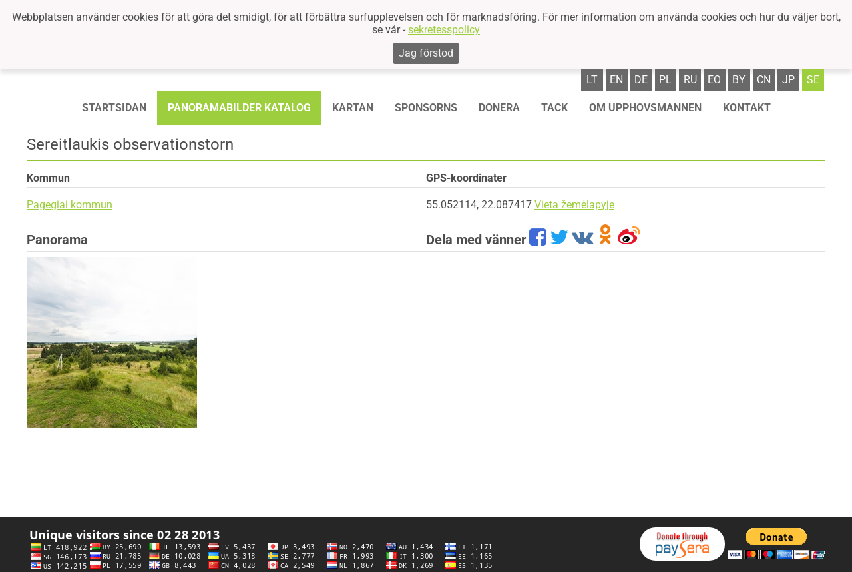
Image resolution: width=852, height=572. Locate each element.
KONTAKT (747, 107)
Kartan (352, 107)
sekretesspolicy (444, 29)
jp (788, 79)
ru (690, 79)
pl (665, 79)
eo (714, 79)
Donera (499, 107)
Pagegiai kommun (69, 204)
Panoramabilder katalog (239, 107)
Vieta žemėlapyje (574, 204)
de (641, 79)
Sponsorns (426, 107)
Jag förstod (426, 53)
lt (592, 79)
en (616, 79)
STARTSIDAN (114, 107)
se (813, 79)
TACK (554, 107)
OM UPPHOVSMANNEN (645, 107)
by (739, 79)
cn (764, 79)
